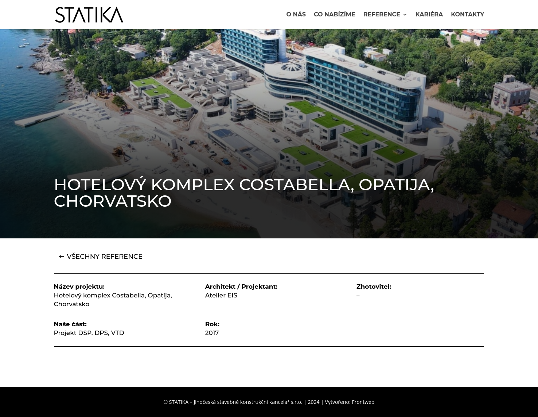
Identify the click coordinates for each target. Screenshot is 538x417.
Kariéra (429, 15)
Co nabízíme (334, 15)
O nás (295, 15)
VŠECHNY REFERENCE (105, 257)
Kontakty (467, 15)
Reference (381, 15)
